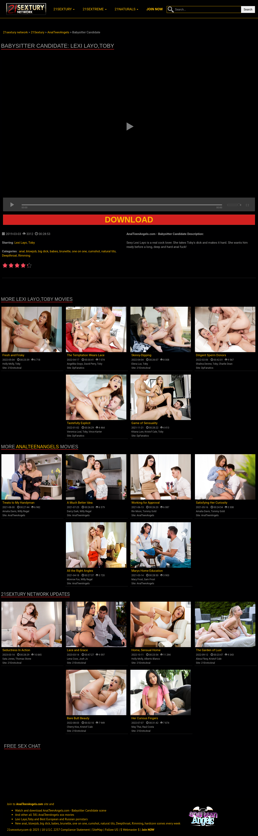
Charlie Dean (226, 363)
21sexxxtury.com (18, 830)
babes (54, 251)
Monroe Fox (73, 579)
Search (248, 9)
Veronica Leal (74, 431)
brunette (65, 251)
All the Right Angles (80, 571)
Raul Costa (148, 726)
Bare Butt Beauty (78, 718)
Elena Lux (136, 363)
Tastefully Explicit (79, 423)
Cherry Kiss (73, 726)
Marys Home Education (147, 571)
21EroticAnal (14, 367)
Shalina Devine (204, 363)
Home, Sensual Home (145, 650)
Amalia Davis (9, 511)
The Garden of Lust (209, 650)
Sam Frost (149, 579)
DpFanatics (78, 367)
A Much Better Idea (80, 502)
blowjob (31, 251)
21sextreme (95, 9)
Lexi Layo (21, 242)
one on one (79, 251)
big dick (43, 251)
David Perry (90, 363)
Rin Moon (136, 511)
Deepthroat (9, 255)
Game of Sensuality (144, 423)
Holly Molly (8, 363)
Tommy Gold (149, 511)
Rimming (24, 255)
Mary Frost (137, 579)
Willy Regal (23, 511)
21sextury (64, 9)
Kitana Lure (137, 431)
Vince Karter (95, 431)
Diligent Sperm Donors (211, 355)
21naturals (126, 9)
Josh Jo (83, 658)
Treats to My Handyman (18, 502)
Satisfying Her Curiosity (211, 502)
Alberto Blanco (152, 658)
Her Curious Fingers (144, 718)
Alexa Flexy (202, 658)
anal (22, 251)
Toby (31, 242)
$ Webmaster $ (129, 830)
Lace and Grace (77, 650)
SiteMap (97, 830)
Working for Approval (145, 502)
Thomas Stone (23, 658)
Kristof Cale (151, 431)
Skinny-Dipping (141, 355)
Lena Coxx (72, 658)
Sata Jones (8, 658)
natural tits (108, 251)
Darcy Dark (73, 511)
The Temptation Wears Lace (85, 355)
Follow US (111, 830)
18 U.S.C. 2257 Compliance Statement (66, 830)
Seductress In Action (16, 650)
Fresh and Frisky (13, 355)
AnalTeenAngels (37, 446)
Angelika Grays (75, 363)
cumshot (94, 251)
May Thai (136, 726)
